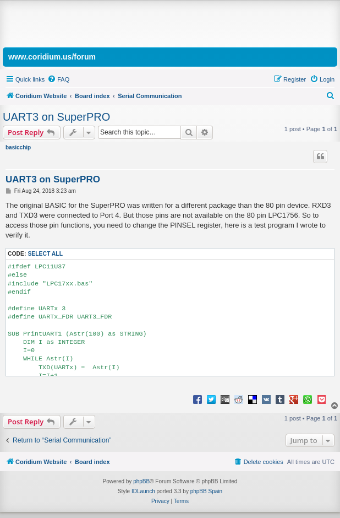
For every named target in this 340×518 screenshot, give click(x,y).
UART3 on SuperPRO (56, 117)
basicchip (18, 147)
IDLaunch (143, 491)
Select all (45, 254)
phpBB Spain (206, 491)
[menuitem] (58, 79)
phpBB (141, 481)
